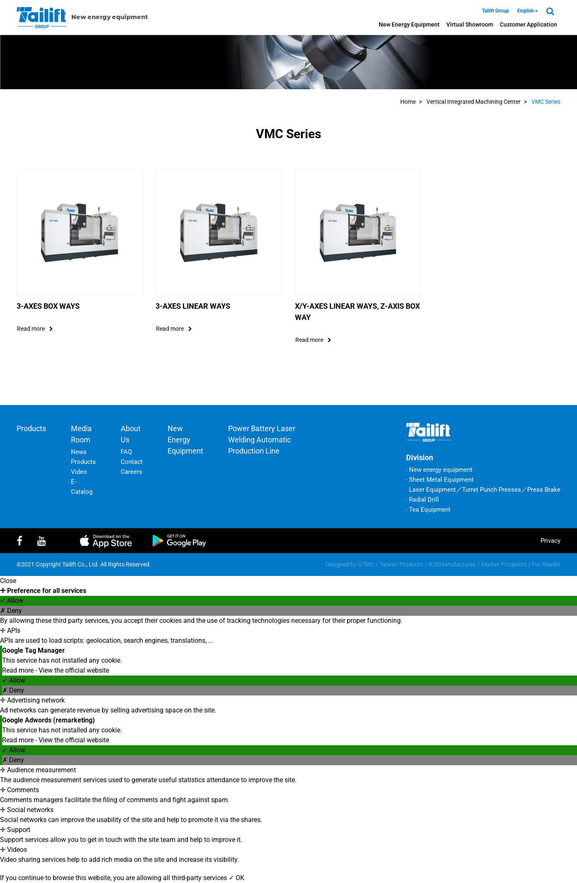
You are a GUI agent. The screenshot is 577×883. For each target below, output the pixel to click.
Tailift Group (495, 11)
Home (408, 101)
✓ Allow (11, 601)
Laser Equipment (432, 489)
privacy (550, 540)
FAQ (126, 452)
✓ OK (236, 878)
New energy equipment (409, 24)
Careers (131, 472)
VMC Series (545, 101)
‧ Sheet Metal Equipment (440, 479)
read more (35, 328)
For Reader (546, 564)
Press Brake (543, 489)
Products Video (83, 467)
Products (31, 428)
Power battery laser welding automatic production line (261, 439)
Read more (18, 670)
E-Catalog (82, 486)
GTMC (366, 564)
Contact (132, 462)
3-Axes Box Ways (48, 306)
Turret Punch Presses (491, 489)
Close (8, 581)
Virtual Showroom (469, 24)
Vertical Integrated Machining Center (473, 101)
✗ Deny (11, 611)
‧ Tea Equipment (428, 509)
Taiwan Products (401, 564)
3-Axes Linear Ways (193, 306)
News (79, 452)
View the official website (74, 670)
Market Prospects (504, 564)
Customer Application (528, 24)
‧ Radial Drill (422, 499)
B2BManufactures (452, 564)
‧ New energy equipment (439, 469)
